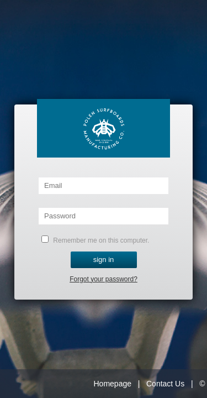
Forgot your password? (103, 279)
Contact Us (165, 383)
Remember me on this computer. (95, 239)
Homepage (113, 383)
